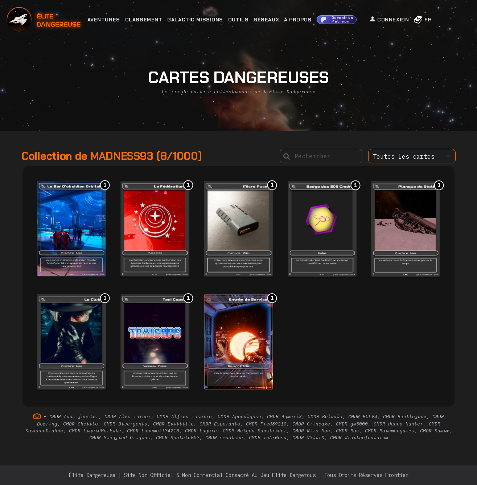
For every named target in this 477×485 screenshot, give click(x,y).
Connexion (389, 19)
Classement (144, 19)
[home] (63, 19)
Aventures (103, 19)
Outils (238, 19)
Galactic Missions (195, 19)
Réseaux (266, 19)
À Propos (297, 19)
